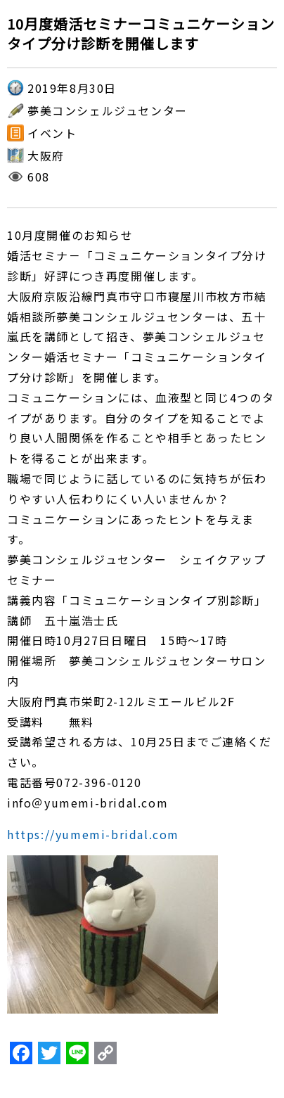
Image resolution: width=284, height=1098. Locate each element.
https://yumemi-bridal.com (93, 834)
